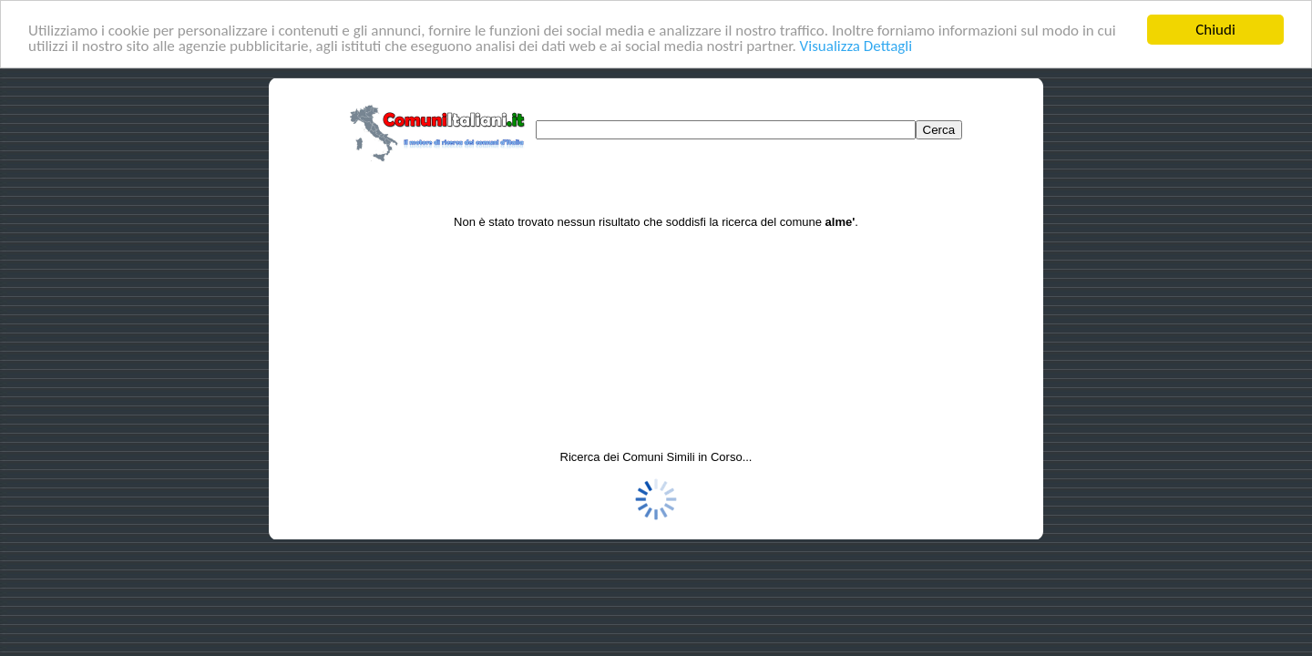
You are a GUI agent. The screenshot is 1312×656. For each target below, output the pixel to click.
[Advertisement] (656, 309)
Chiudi (1215, 29)
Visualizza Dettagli (856, 46)
